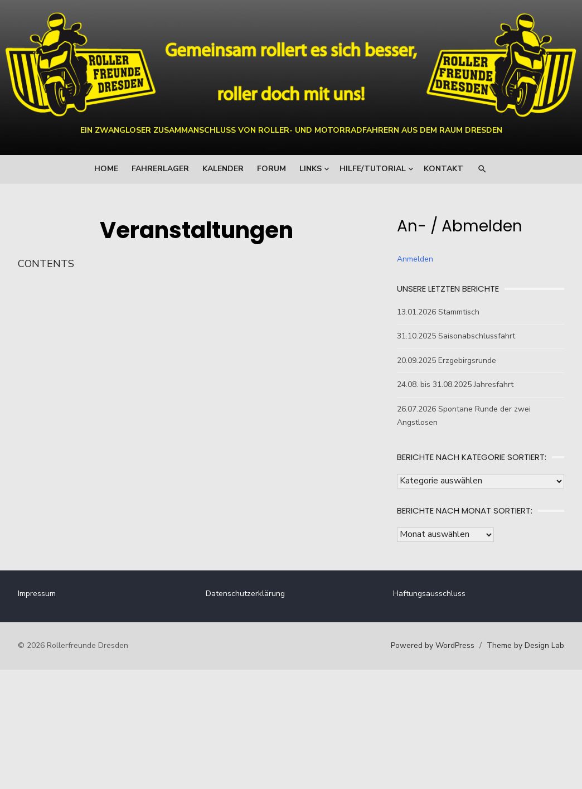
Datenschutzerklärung (250, 593)
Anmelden (410, 259)
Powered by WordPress (417, 645)
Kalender (223, 168)
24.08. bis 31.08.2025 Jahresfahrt (450, 384)
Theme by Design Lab (510, 645)
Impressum (52, 593)
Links (310, 168)
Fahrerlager (160, 168)
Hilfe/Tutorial (373, 168)
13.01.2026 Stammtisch (433, 312)
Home (106, 168)
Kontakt (443, 168)
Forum (271, 168)
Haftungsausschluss (424, 593)
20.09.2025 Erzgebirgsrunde (441, 360)
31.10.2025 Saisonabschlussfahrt (451, 336)
